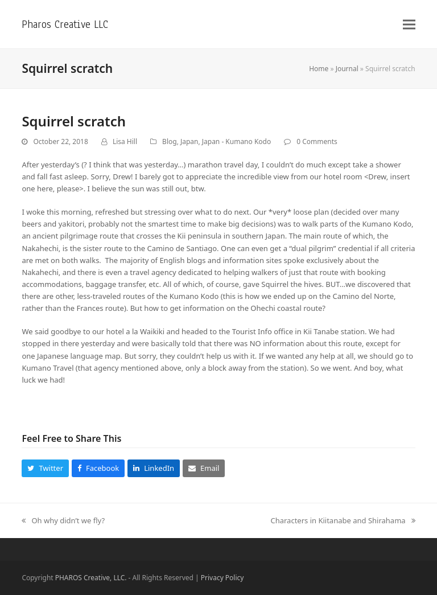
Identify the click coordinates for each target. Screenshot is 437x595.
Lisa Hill (125, 141)
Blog (169, 141)
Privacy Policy (222, 577)
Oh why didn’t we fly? (63, 521)
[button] (409, 24)
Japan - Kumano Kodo (236, 141)
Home (318, 68)
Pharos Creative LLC (65, 24)
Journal (347, 68)
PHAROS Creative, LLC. (91, 577)
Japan (189, 141)
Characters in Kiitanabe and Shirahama (342, 521)
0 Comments (316, 141)
